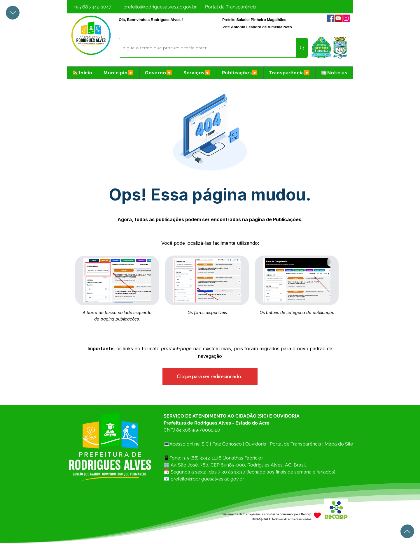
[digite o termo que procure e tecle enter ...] (203, 47)
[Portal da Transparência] (230, 7)
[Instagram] (346, 18)
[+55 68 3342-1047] (92, 7)
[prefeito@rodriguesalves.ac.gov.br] (160, 7)
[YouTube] (338, 18)
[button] (118, 72)
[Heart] (317, 515)
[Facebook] (330, 18)
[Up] (13, 13)
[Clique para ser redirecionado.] (210, 376)
